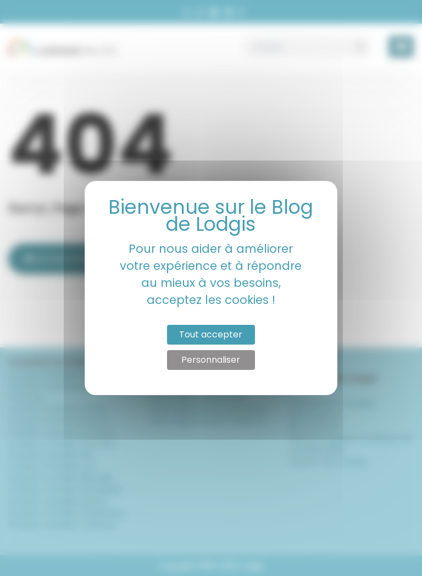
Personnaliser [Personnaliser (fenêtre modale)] (210, 359)
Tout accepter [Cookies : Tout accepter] (210, 334)
